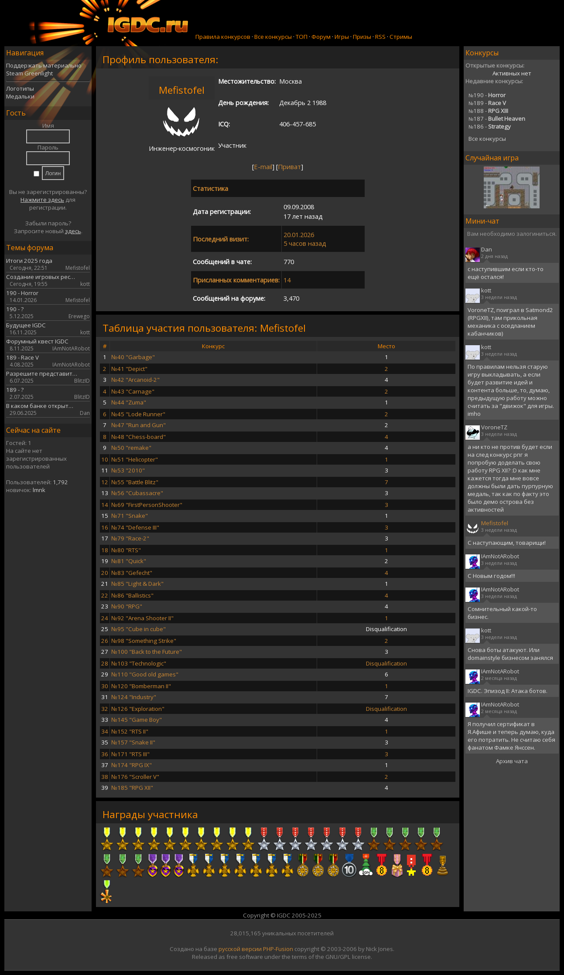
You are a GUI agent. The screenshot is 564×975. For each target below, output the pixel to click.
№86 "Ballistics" (132, 595)
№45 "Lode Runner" (138, 414)
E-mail (263, 166)
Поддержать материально (44, 65)
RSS (380, 37)
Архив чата (512, 761)
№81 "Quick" (128, 561)
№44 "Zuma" (128, 402)
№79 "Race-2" (130, 538)
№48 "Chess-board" (138, 437)
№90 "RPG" (126, 606)
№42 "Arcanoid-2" (135, 380)
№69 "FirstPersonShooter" (146, 505)
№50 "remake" (131, 448)
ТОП (302, 37)
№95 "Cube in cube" (138, 629)
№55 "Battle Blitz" (134, 482)
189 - (487, 103)
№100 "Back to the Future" (146, 652)
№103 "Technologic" (138, 663)
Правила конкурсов (222, 37)
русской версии (240, 949)
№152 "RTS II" (129, 731)
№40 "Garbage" (133, 357)
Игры (342, 37)
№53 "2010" (128, 470)
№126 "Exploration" (137, 709)
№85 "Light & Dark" (137, 584)
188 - (488, 111)
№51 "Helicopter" (134, 459)
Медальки (20, 96)
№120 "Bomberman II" (141, 686)
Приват (289, 166)
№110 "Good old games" (144, 674)
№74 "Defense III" (135, 527)
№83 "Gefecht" (131, 573)
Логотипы (20, 88)
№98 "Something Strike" (143, 641)
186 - (489, 126)
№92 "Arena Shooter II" (142, 618)
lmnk (39, 490)
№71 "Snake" (129, 516)
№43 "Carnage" (132, 391)
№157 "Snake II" (133, 742)
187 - (496, 118)
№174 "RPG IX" (131, 765)
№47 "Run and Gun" (138, 425)
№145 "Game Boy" (136, 720)
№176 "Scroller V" (135, 777)
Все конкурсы (273, 37)
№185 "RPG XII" (132, 788)
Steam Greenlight (29, 73)
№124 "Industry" (133, 697)
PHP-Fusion (278, 949)
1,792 (60, 482)
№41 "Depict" (129, 369)
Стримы (401, 37)
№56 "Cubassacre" (137, 493)
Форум (321, 37)
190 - (487, 95)
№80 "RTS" (126, 550)
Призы (362, 37)
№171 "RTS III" (130, 754)
